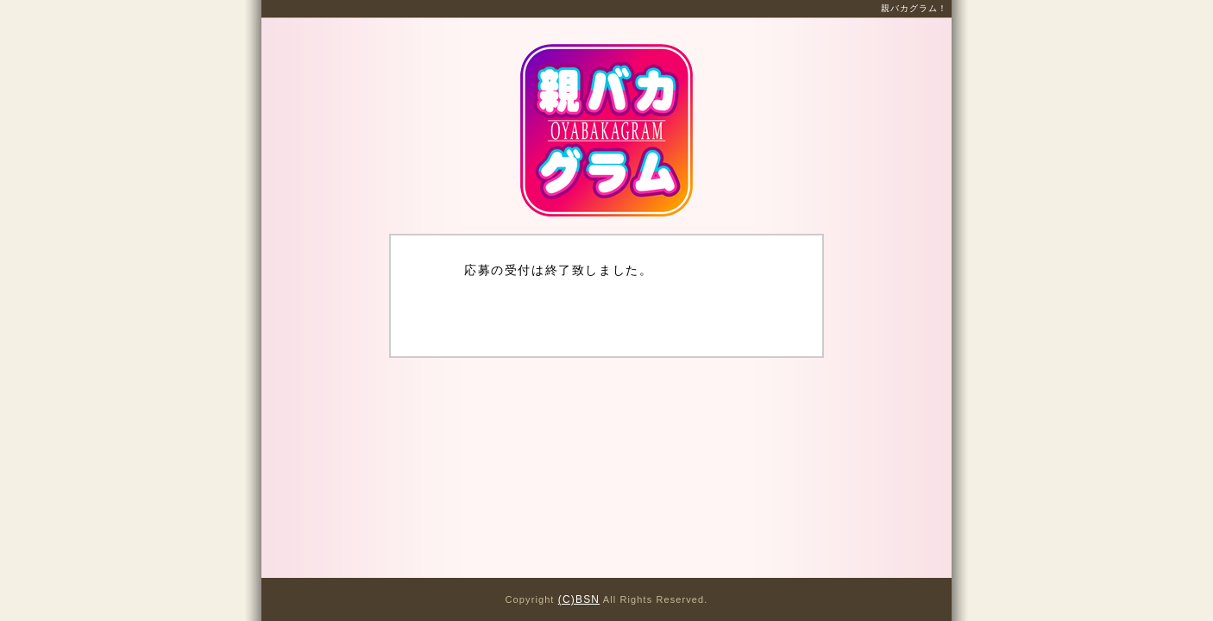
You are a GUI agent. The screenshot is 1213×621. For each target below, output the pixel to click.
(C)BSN (579, 599)
